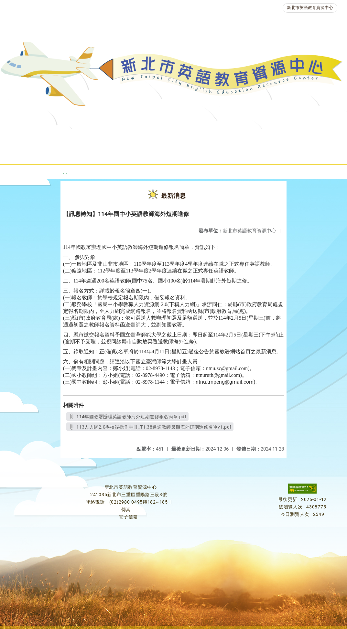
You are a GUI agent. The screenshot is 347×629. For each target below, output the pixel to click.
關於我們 (33, 137)
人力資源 (104, 153)
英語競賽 (306, 137)
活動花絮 (234, 153)
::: (65, 172)
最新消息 (72, 137)
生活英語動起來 (150, 153)
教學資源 (142, 137)
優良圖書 (228, 137)
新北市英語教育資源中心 (310, 7)
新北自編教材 (185, 137)
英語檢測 (267, 137)
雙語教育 (196, 153)
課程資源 (103, 137)
